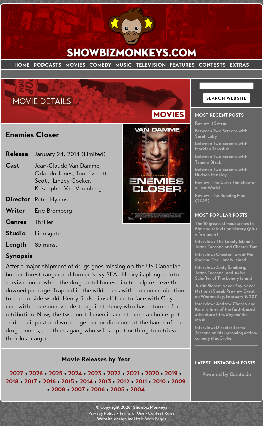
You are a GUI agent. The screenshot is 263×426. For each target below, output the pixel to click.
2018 (12, 381)
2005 (117, 389)
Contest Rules (161, 413)
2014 (86, 381)
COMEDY (100, 65)
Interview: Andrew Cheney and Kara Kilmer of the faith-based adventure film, (225, 312)
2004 (137, 389)
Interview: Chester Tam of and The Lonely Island (224, 257)
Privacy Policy (102, 413)
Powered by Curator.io (226, 374)
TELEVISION (151, 65)
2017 (30, 381)
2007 (78, 389)
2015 (67, 381)
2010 (159, 381)
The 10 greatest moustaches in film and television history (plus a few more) (226, 229)
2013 (104, 381)
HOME (22, 65)
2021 (132, 373)
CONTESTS (212, 65)
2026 (36, 373)
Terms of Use (131, 413)
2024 (75, 373)
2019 (171, 373)
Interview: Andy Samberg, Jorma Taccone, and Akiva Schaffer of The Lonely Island (223, 273)
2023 (94, 373)
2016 (49, 381)
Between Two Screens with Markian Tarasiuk (221, 146)
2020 (152, 373)
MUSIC (123, 65)
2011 (141, 381)
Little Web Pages (150, 419)
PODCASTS (47, 65)
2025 (55, 373)
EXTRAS (239, 65)
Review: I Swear (211, 123)
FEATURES (182, 65)
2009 (178, 381)
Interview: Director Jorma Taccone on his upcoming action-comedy (226, 333)
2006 (98, 389)
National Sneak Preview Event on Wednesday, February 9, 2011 (226, 291)
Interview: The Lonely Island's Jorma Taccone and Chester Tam (226, 244)
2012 (123, 381)
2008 (58, 389)
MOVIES (75, 65)
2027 (16, 373)
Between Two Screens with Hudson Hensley (221, 172)
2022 (114, 373)
